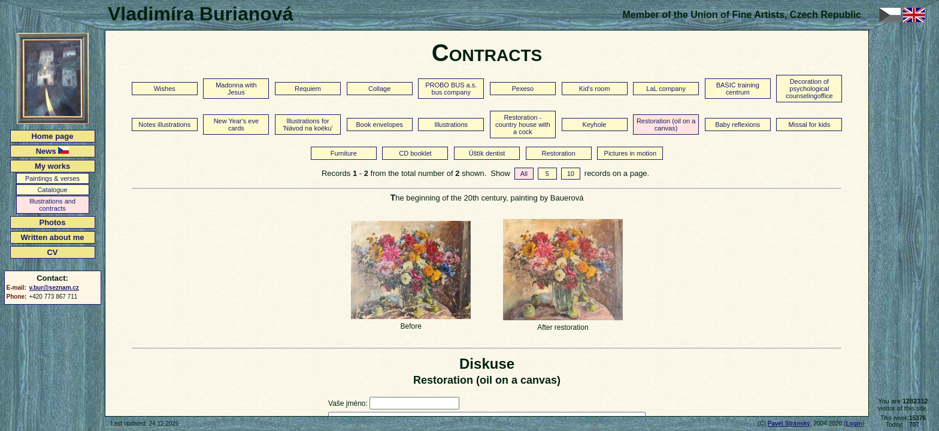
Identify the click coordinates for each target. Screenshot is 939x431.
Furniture (344, 153)
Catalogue (52, 189)
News (52, 151)
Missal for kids (810, 124)
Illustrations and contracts (52, 205)
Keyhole (595, 124)
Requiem (308, 88)
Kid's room (594, 88)
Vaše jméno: (348, 403)
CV (52, 252)
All (524, 173)
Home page (52, 136)
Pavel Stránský (789, 423)
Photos (52, 222)
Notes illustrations (164, 124)
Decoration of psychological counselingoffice (809, 88)
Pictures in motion (630, 153)
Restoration (558, 153)
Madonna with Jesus (236, 88)
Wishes (164, 88)
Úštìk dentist (487, 153)
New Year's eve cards (236, 124)
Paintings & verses (52, 178)
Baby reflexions (737, 124)
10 (570, 173)
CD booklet (415, 153)
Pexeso (523, 88)
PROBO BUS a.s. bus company (451, 88)
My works (52, 166)
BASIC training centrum (737, 88)
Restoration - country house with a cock (522, 124)
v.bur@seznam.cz (53, 287)
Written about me (52, 237)
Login (854, 423)
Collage (379, 88)
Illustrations (451, 124)
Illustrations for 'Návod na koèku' (308, 124)
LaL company (666, 88)
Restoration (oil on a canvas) (666, 124)
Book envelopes (379, 124)
